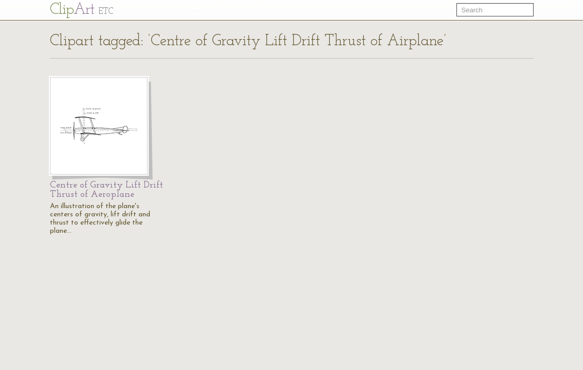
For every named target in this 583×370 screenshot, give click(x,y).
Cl (81, 10)
